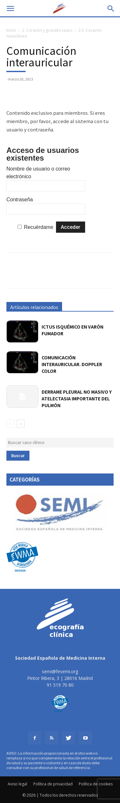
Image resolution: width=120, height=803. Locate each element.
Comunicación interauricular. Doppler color (72, 364)
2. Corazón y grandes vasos (47, 30)
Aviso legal (17, 784)
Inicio (11, 30)
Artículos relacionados (34, 307)
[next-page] (21, 424)
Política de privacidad (53, 784)
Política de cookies (96, 784)
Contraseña (19, 199)
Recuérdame (38, 227)
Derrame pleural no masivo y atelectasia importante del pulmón (77, 398)
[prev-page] (10, 424)
